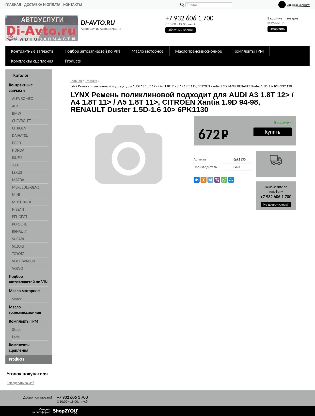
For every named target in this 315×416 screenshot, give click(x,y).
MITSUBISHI (21, 202)
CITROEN (19, 128)
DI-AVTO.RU (98, 22)
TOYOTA (18, 253)
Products (73, 61)
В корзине (283, 18)
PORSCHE (19, 224)
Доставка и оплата (42, 4)
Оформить (277, 29)
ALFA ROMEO (22, 98)
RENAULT (19, 231)
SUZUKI (18, 246)
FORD (16, 143)
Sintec (17, 299)
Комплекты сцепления (32, 61)
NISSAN (18, 209)
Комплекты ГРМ (249, 51)
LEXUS (17, 172)
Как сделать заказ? (20, 383)
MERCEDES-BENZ (25, 187)
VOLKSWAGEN (23, 261)
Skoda (17, 329)
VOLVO (17, 268)
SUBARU (18, 239)
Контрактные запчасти (32, 51)
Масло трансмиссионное (198, 51)
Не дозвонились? (276, 204)
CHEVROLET (21, 120)
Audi (15, 106)
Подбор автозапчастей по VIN (92, 51)
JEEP (15, 165)
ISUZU (17, 157)
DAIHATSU (20, 135)
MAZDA (18, 179)
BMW (16, 113)
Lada (15, 337)
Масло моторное (148, 51)
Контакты (72, 4)
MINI (16, 194)
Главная (13, 4)
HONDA (18, 150)
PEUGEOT (19, 216)
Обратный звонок (180, 30)
